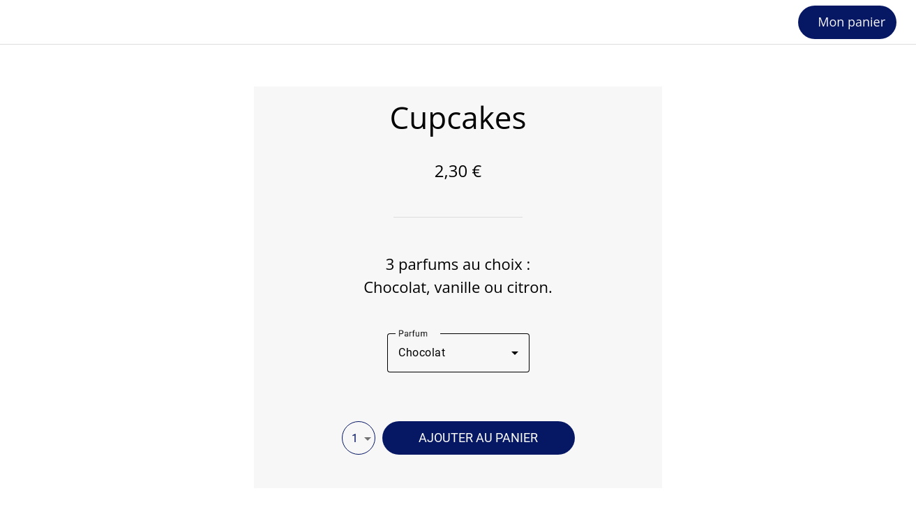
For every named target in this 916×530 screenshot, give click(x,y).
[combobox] (458, 352)
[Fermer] (22, 22)
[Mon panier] (847, 22)
